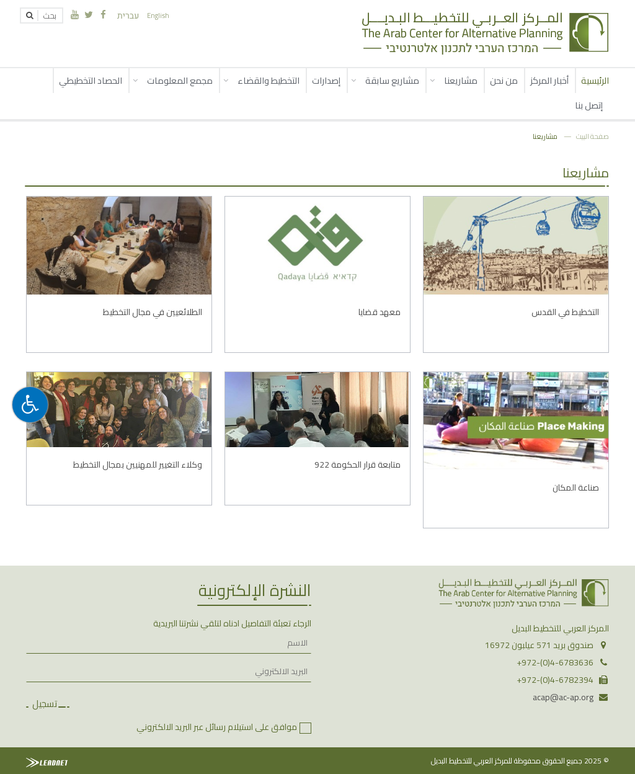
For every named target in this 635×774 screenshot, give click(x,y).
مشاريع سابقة (392, 80)
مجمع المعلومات (180, 80)
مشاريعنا (460, 80)
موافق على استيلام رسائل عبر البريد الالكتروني (216, 727)
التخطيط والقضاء (269, 80)
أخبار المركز (549, 80)
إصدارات (326, 80)
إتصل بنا (589, 105)
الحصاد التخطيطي (90, 80)
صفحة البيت (592, 136)
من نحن (504, 80)
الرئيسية (595, 80)
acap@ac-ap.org (563, 697)
